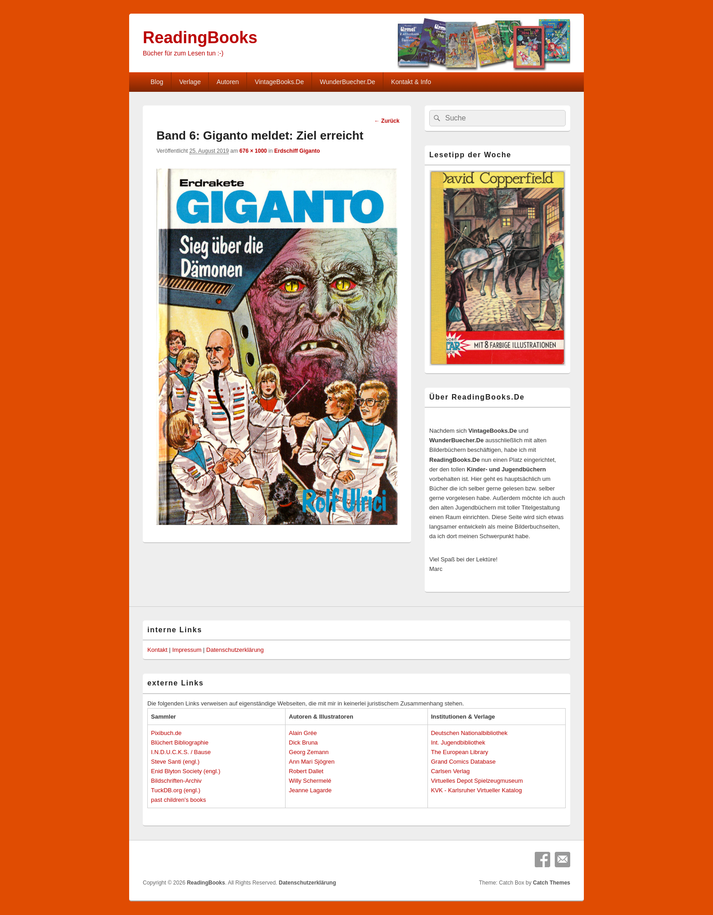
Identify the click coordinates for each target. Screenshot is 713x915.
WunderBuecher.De (347, 81)
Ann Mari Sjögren (311, 761)
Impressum (186, 649)
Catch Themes (551, 883)
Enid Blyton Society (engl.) (185, 771)
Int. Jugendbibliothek (458, 742)
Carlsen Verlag (450, 771)
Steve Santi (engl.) (175, 761)
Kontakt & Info (411, 81)
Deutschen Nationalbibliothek (469, 733)
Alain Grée (302, 733)
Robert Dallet (306, 771)
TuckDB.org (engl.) (176, 790)
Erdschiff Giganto (297, 151)
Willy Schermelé (310, 780)
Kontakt (157, 649)
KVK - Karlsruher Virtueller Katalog (476, 790)
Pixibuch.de (166, 733)
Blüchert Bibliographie (179, 742)
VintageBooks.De (279, 81)
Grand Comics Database (463, 761)
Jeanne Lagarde (310, 790)
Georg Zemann (308, 752)
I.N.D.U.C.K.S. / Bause (181, 752)
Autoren (227, 81)
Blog (157, 81)
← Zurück (386, 121)
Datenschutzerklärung (235, 649)
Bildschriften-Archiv (176, 780)
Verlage (190, 81)
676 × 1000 (253, 151)
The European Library (459, 752)
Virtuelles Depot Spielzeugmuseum (477, 780)
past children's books (178, 799)
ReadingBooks (200, 37)
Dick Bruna (303, 742)
